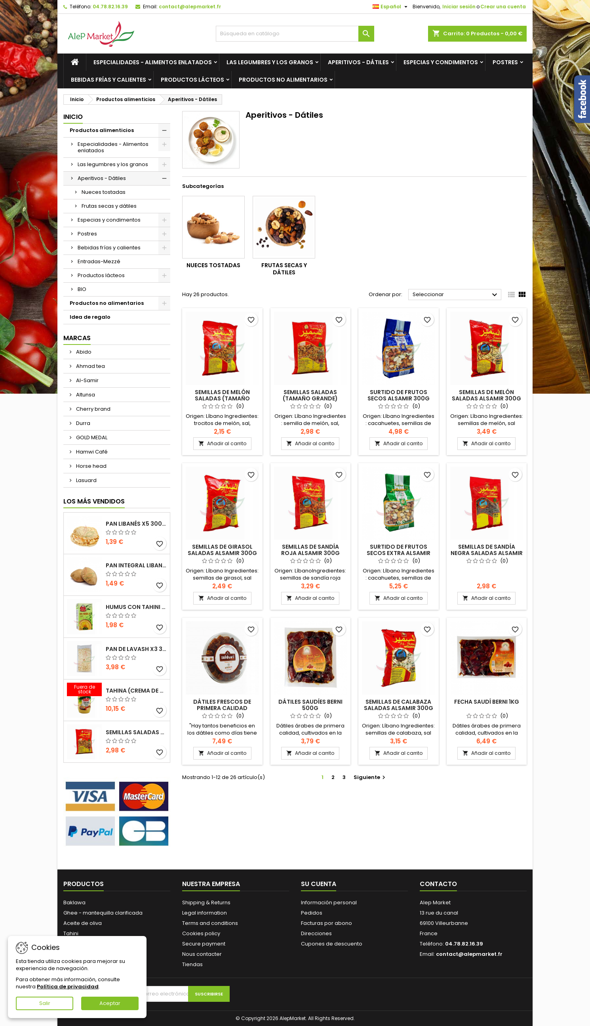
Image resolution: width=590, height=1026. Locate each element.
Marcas (77, 338)
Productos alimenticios (102, 130)
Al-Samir (87, 380)
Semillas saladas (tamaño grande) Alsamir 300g (136, 732)
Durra (82, 423)
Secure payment (203, 944)
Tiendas (192, 964)
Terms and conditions (210, 923)
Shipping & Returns (206, 902)
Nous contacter (202, 954)
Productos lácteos (192, 80)
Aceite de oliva (82, 923)
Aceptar (109, 1003)
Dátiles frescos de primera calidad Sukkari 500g (222, 708)
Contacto (438, 883)
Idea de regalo (90, 317)
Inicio (73, 116)
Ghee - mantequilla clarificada (103, 913)
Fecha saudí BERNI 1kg (486, 702)
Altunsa (85, 394)
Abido (83, 352)
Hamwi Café (91, 452)
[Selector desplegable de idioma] (391, 6)
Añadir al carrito (222, 443)
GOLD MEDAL (91, 437)
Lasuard (86, 480)
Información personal (329, 902)
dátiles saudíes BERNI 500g (310, 705)
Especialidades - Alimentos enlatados (152, 62)
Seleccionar (456, 295)
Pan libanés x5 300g (136, 524)
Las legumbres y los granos (269, 62)
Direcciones (316, 933)
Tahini (70, 933)
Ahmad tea (90, 366)
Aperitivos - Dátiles (358, 62)
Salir (44, 1003)
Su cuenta (318, 883)
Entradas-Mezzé (99, 261)
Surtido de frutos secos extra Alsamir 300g (398, 553)
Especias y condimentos (440, 62)
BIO (82, 289)
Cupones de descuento (331, 944)
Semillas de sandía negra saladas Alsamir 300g (487, 553)
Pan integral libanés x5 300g (136, 565)
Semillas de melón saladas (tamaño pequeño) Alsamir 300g (222, 398)
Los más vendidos (94, 501)
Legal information (204, 913)
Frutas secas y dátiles (109, 206)
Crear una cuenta (503, 6)
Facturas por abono (326, 923)
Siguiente (370, 777)
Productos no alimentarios (283, 80)
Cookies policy (201, 933)
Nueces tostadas (104, 192)
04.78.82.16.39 (110, 6)
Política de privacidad (68, 986)
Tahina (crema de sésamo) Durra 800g (136, 690)
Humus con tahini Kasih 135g (136, 607)
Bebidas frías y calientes (108, 80)
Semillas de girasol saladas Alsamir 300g (222, 550)
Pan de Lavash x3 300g (136, 649)
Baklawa (74, 902)
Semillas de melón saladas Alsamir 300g (486, 395)
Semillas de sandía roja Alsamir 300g (310, 550)
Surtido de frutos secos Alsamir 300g (398, 395)
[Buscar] (295, 34)
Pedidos (311, 913)
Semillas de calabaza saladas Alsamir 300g (398, 705)
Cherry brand (92, 409)
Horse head (91, 466)
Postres (505, 62)
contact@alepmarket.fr (190, 6)
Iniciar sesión (459, 6)
